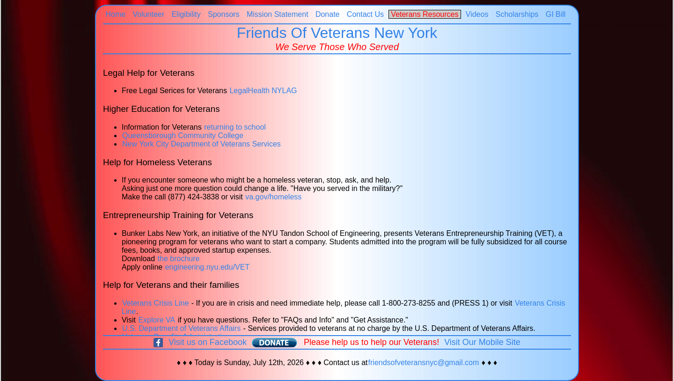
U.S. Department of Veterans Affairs (181, 328)
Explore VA (156, 320)
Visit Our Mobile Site (482, 342)
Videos (477, 14)
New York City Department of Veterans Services (201, 144)
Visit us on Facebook (207, 342)
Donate (327, 14)
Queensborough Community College (182, 135)
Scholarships (517, 14)
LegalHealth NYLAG (263, 91)
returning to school (235, 127)
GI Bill (555, 14)
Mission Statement (278, 14)
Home (115, 14)
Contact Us (365, 14)
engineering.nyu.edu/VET (207, 267)
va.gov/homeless (273, 197)
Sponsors (224, 14)
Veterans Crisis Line (155, 303)
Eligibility (186, 14)
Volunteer (149, 14)
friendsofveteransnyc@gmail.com (423, 362)
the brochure (179, 259)
